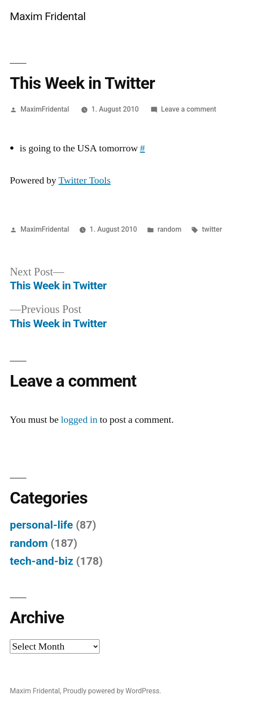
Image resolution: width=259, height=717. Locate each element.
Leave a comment (188, 109)
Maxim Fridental (48, 16)
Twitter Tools (84, 180)
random (170, 229)
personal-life (41, 524)
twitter (212, 229)
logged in (79, 419)
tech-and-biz (41, 560)
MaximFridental (45, 109)
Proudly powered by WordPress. (112, 691)
